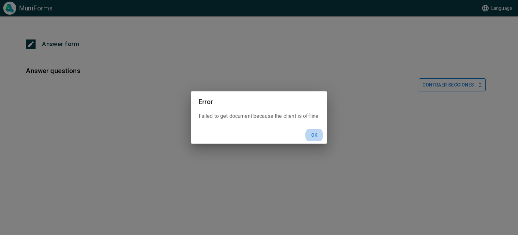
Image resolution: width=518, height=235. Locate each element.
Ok (314, 135)
